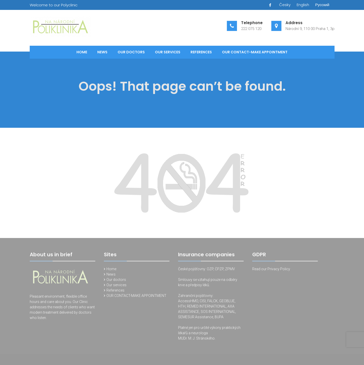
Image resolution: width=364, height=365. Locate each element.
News (102, 52)
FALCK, (212, 302)
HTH (181, 308)
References (201, 52)
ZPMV (230, 270)
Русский (322, 4)
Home (81, 52)
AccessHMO (188, 302)
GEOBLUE (227, 302)
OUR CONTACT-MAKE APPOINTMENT (255, 52)
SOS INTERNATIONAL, (218, 313)
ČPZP (219, 270)
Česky (285, 4)
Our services (167, 52)
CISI (203, 302)
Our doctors (131, 52)
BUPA (219, 318)
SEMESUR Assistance (195, 318)
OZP (209, 270)
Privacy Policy (278, 270)
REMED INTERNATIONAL (206, 308)
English (303, 4)
